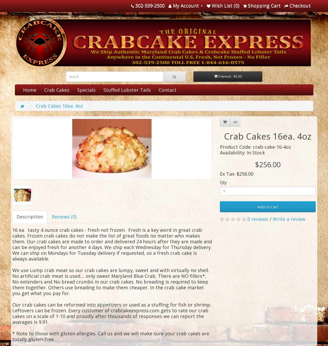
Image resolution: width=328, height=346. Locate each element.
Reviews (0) (64, 217)
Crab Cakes (56, 90)
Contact (167, 90)
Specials (86, 90)
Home (29, 90)
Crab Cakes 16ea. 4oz (59, 106)
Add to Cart (268, 206)
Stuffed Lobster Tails (127, 90)
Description (29, 217)
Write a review (289, 219)
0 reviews (257, 219)
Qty (223, 182)
